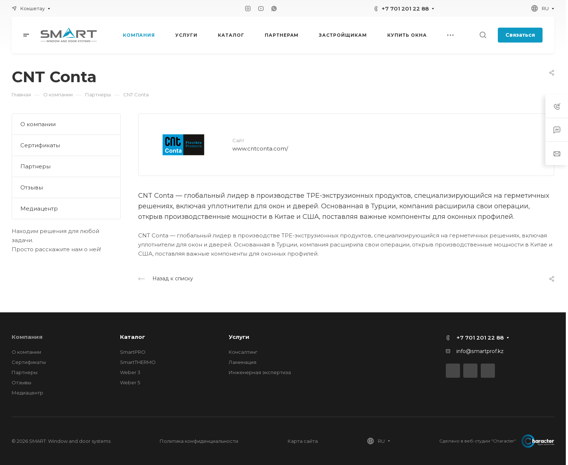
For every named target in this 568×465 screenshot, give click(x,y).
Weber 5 (130, 382)
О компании (38, 124)
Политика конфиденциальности (199, 441)
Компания (27, 336)
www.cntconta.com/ (260, 148)
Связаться (520, 35)
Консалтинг (243, 352)
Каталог (132, 336)
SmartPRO (132, 352)
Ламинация (242, 362)
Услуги (239, 336)
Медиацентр (39, 208)
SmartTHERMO (138, 362)
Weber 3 (130, 372)
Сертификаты (40, 145)
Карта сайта (303, 441)
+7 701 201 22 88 (405, 8)
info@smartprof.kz (480, 351)
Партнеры (35, 166)
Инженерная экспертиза (260, 372)
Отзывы (31, 187)
